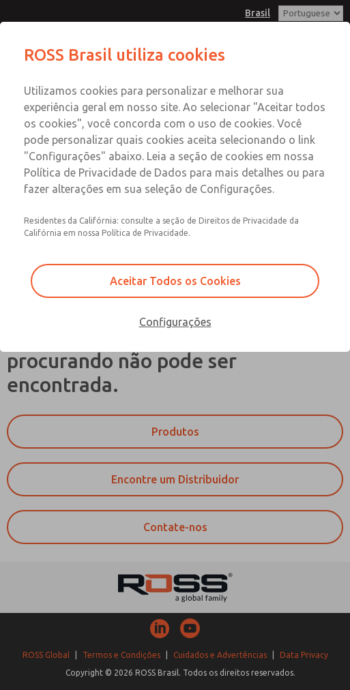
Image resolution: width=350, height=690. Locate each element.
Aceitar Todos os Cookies (175, 281)
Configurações (175, 322)
